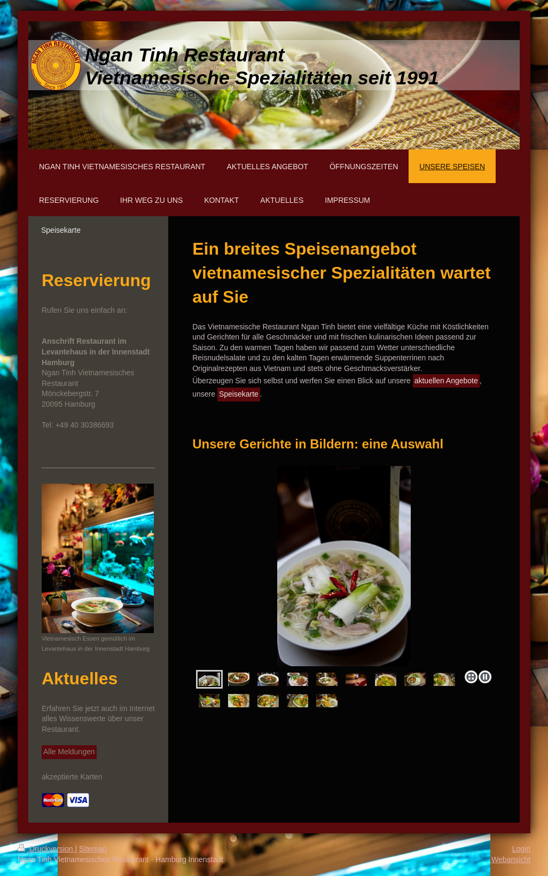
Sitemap (92, 849)
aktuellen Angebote (446, 380)
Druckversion (46, 849)
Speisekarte (239, 394)
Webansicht (510, 859)
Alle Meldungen (69, 751)
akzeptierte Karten (72, 776)
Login (521, 849)
